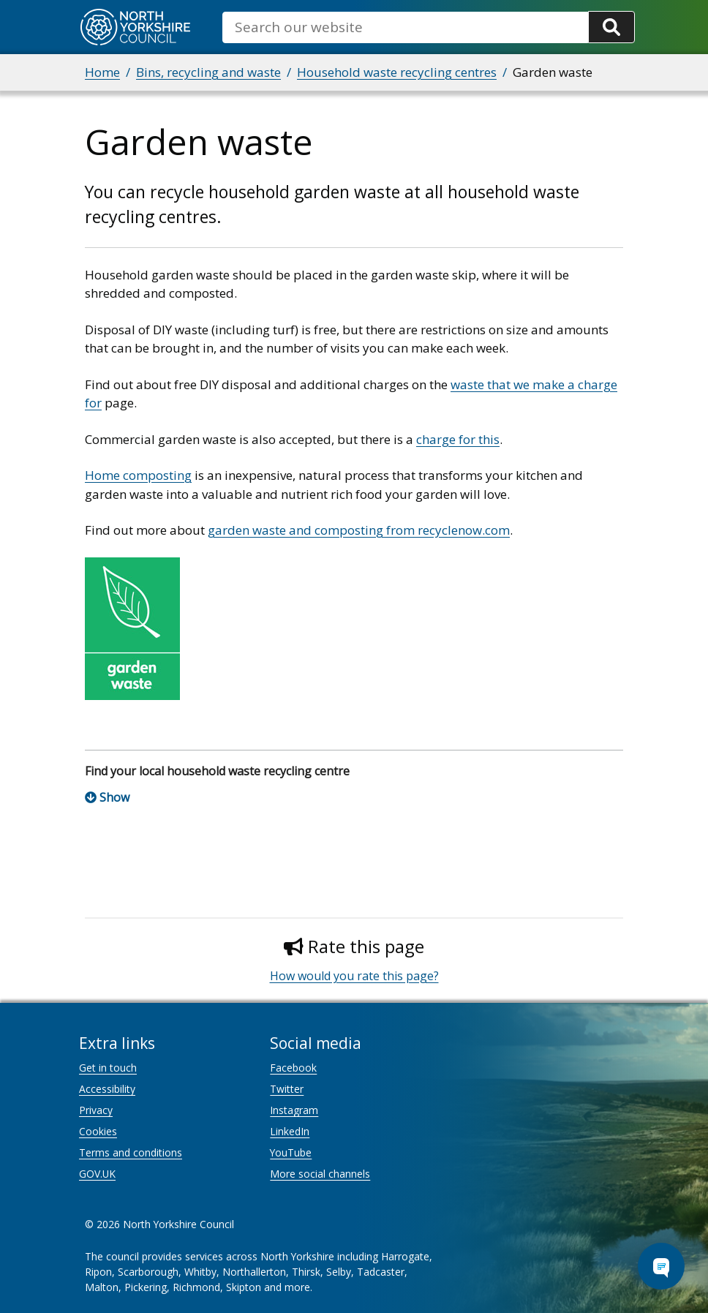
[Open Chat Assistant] (661, 1266)
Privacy (96, 1110)
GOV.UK (97, 1174)
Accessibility (107, 1089)
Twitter (287, 1089)
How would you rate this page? (354, 976)
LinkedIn (289, 1131)
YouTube (291, 1152)
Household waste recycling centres (397, 72)
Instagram (294, 1110)
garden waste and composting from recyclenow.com (359, 530)
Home (102, 72)
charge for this (458, 439)
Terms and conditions (130, 1152)
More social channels (320, 1174)
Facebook (293, 1068)
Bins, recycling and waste (208, 72)
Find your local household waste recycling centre (217, 771)
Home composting (138, 475)
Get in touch (108, 1068)
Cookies (98, 1131)
